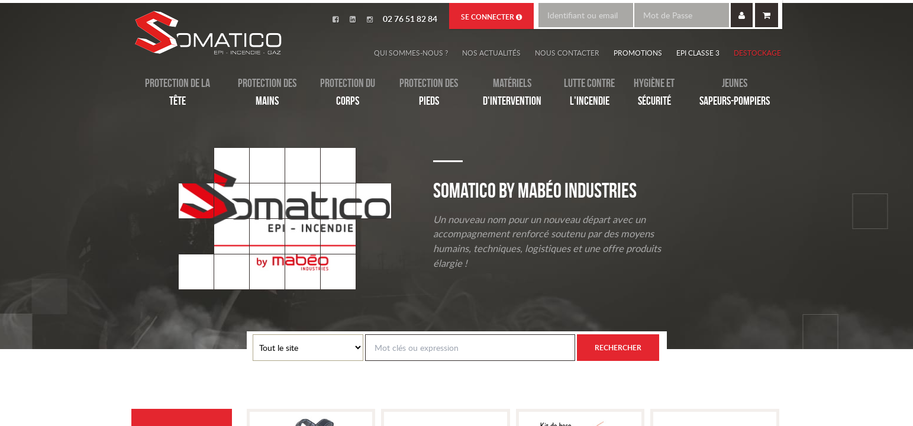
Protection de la (177, 92)
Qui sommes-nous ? (411, 52)
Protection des (267, 92)
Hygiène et (654, 92)
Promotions (638, 52)
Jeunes (734, 92)
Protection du (347, 92)
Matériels (512, 92)
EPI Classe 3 (698, 52)
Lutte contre (589, 92)
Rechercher (618, 348)
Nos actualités (491, 52)
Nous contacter (567, 52)
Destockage (757, 52)
